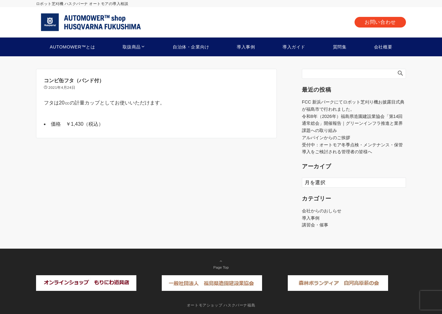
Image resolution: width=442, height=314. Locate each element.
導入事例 (310, 217)
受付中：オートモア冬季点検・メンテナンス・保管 (352, 144)
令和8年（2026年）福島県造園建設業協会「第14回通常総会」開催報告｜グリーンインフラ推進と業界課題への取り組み (352, 123)
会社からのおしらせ (321, 210)
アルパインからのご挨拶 (326, 137)
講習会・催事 (315, 224)
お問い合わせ (380, 22)
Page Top (221, 264)
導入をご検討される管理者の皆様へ (337, 151)
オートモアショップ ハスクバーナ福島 (221, 305)
